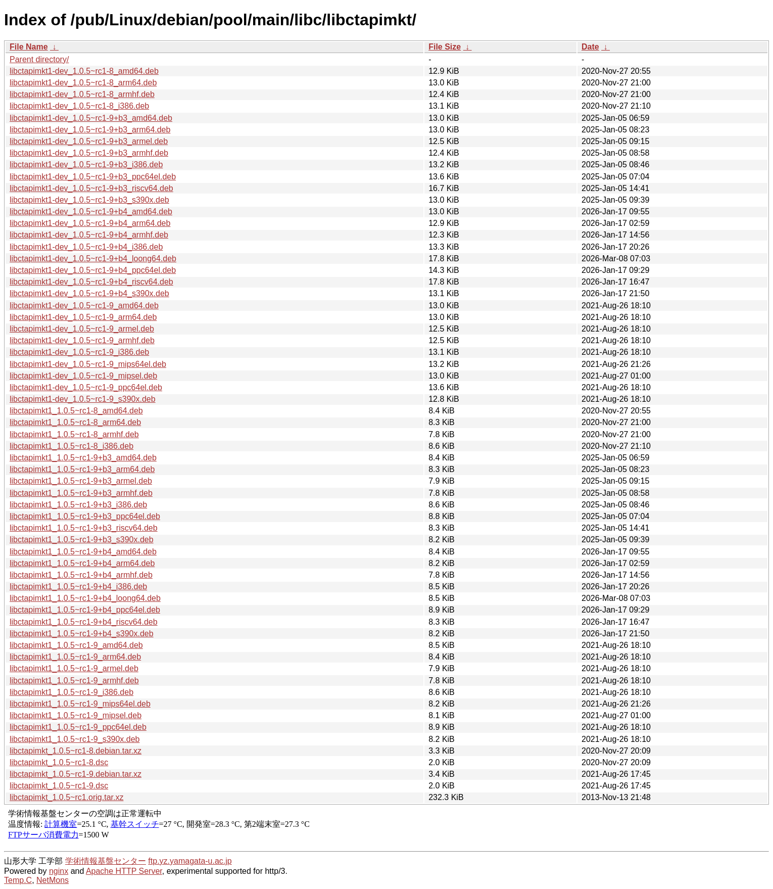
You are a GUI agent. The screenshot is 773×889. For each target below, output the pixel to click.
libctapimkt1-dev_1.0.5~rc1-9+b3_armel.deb (89, 141)
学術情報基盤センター (105, 861)
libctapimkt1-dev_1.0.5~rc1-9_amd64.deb (84, 305)
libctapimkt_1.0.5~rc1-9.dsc (59, 785)
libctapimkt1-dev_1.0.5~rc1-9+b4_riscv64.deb (91, 281)
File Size (444, 46)
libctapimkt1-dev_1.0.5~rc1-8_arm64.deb (83, 82)
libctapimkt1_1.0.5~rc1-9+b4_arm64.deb (82, 563)
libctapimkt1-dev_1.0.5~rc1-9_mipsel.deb (83, 375)
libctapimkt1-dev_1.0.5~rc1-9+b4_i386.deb (86, 247)
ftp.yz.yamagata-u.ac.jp (189, 861)
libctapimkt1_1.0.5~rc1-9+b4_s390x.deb (82, 633)
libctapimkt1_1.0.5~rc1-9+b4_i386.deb (78, 586)
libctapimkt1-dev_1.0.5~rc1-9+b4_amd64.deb (91, 211)
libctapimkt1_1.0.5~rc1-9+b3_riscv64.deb (84, 528)
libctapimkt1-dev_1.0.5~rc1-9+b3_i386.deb (86, 164)
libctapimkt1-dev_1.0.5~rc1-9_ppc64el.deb (86, 387)
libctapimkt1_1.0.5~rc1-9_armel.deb (74, 668)
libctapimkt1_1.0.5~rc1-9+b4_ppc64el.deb (85, 609)
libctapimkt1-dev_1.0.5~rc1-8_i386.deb (79, 106)
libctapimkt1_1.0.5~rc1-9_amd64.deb (76, 645)
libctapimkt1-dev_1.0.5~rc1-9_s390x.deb (83, 399)
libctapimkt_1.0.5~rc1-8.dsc (59, 762)
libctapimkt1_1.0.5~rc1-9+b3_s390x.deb (82, 539)
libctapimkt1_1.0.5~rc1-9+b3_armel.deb (81, 481)
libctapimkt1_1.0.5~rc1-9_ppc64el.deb (78, 727)
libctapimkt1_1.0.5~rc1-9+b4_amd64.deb (83, 551)
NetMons (52, 880)
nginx (58, 871)
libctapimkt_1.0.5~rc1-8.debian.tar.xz (75, 750)
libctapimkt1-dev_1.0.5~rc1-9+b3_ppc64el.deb (93, 176)
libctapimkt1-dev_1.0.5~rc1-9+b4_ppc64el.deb (93, 270)
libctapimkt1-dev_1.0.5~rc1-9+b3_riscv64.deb (91, 188)
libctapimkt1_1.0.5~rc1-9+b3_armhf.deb (81, 493)
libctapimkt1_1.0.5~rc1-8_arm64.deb (75, 422)
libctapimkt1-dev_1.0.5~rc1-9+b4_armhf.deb (89, 234)
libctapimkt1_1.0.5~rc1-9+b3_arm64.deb (82, 469)
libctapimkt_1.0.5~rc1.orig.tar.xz (66, 797)
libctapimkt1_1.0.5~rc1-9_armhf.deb (74, 680)
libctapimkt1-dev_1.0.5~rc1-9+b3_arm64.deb (90, 129)
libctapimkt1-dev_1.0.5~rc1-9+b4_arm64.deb (90, 223)
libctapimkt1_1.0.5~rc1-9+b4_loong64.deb (85, 598)
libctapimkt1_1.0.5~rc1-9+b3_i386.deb (78, 504)
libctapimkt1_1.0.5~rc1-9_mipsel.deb (75, 715)
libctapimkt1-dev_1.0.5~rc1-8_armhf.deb (82, 94)
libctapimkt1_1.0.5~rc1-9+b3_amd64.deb (83, 457)
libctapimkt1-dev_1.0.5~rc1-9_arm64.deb (83, 317)
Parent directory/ (39, 59)
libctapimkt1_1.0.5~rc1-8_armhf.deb (74, 434)
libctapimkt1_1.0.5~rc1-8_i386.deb (71, 446)
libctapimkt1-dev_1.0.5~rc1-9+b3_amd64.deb (91, 118)
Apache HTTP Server (124, 871)
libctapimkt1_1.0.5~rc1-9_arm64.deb (75, 656)
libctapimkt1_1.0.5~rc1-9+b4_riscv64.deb (84, 622)
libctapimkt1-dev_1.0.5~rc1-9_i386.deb (79, 352)
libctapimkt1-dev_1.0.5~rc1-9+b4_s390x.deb (89, 293)
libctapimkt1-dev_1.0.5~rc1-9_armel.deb (82, 328)
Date (590, 46)
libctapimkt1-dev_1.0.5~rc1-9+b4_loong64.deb (93, 258)
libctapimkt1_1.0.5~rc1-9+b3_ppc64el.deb (85, 516)
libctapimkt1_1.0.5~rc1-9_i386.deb (71, 692)
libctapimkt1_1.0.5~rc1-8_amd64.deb (76, 410)
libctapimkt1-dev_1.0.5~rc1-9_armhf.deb (82, 340)
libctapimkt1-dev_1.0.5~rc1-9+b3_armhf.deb (89, 153)
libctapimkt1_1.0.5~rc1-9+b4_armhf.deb (81, 575)
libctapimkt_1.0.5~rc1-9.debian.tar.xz (75, 774)
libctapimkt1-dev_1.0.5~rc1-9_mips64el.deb (88, 364)
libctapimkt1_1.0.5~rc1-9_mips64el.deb (80, 703)
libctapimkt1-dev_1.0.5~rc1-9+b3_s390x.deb (89, 200)
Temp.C (18, 880)
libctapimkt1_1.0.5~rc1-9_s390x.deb (75, 739)
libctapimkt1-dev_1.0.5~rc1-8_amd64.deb (84, 71)
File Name (29, 46)
